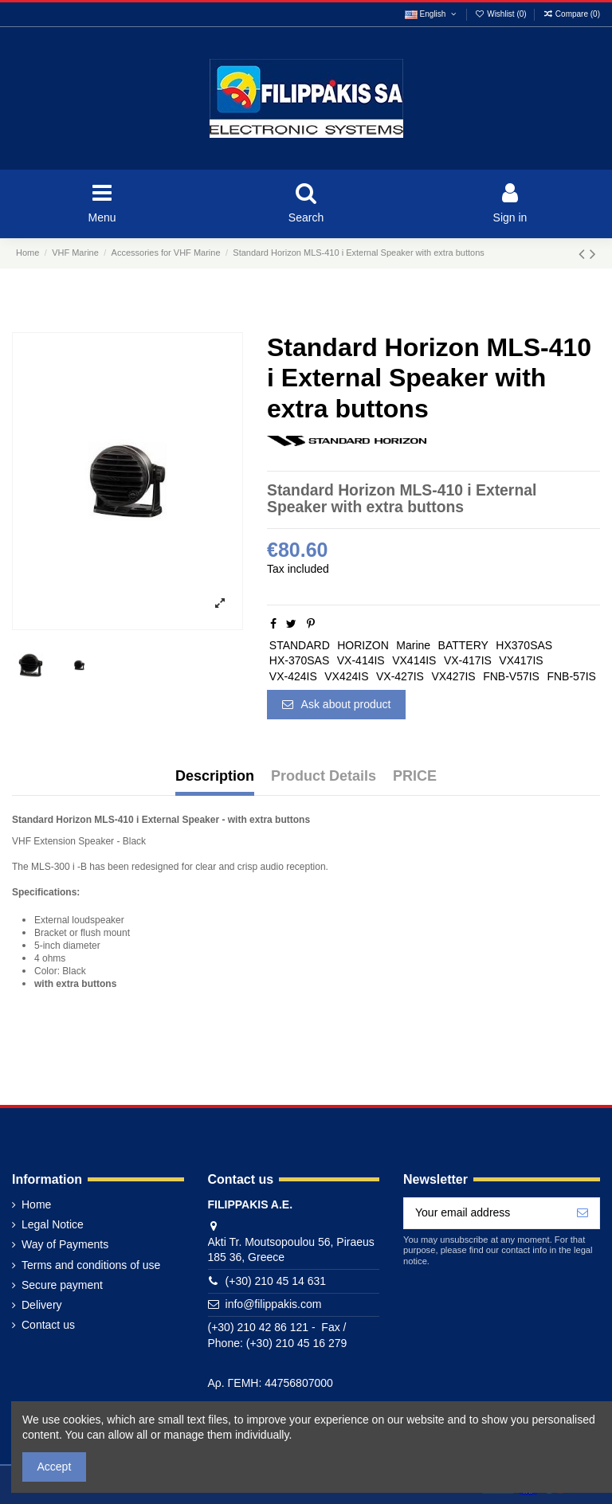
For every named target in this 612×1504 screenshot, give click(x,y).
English (431, 14)
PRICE (415, 776)
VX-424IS (293, 676)
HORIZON (363, 645)
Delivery (42, 1304)
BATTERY (463, 645)
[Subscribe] (582, 1213)
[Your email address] (485, 1213)
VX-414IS (361, 660)
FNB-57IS (571, 676)
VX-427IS (400, 676)
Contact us (48, 1324)
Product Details (323, 776)
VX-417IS (468, 660)
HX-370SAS (299, 660)
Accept (54, 1466)
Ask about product (336, 704)
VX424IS (346, 676)
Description (214, 776)
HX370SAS (524, 645)
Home (36, 1204)
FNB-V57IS (511, 676)
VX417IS (521, 660)
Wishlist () (502, 14)
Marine (413, 645)
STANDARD (299, 645)
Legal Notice (53, 1224)
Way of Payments (65, 1244)
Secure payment (62, 1285)
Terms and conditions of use (91, 1265)
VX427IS (453, 676)
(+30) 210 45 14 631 (276, 1281)
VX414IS (414, 660)
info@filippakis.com (274, 1304)
